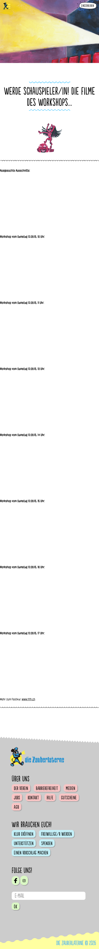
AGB (16, 807)
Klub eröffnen (23, 834)
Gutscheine (69, 798)
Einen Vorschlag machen (31, 853)
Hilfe (50, 798)
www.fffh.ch (28, 699)
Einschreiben (87, 6)
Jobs (17, 798)
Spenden (46, 843)
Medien (70, 788)
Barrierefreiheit (47, 788)
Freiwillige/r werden (56, 834)
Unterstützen (24, 843)
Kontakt (33, 798)
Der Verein (21, 788)
